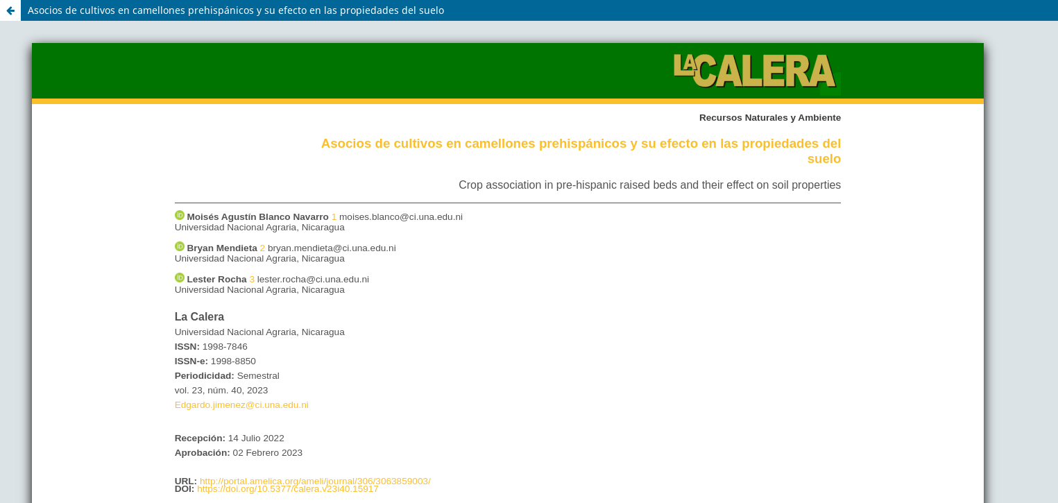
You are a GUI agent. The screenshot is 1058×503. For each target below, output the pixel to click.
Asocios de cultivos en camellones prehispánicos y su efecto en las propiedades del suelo (236, 10)
